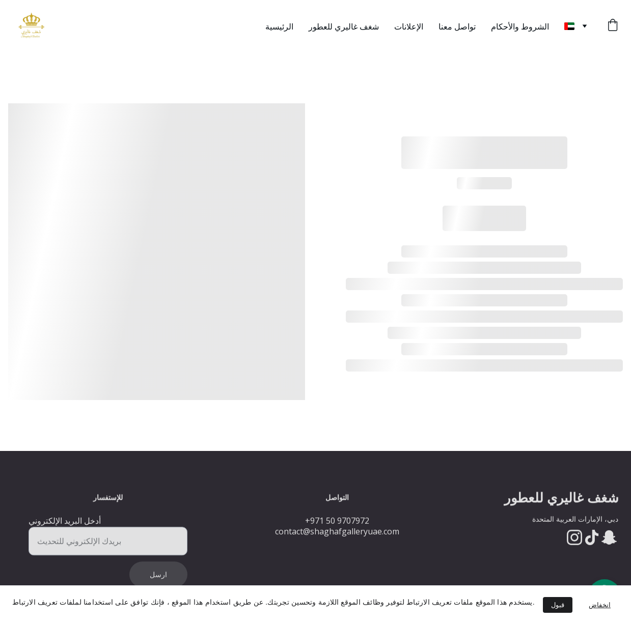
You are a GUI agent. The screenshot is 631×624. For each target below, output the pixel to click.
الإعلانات (408, 26)
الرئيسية (279, 26)
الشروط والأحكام (520, 26)
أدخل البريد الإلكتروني (65, 525)
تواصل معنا (457, 26)
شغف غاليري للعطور (344, 26)
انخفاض (600, 605)
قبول (557, 605)
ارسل (158, 579)
